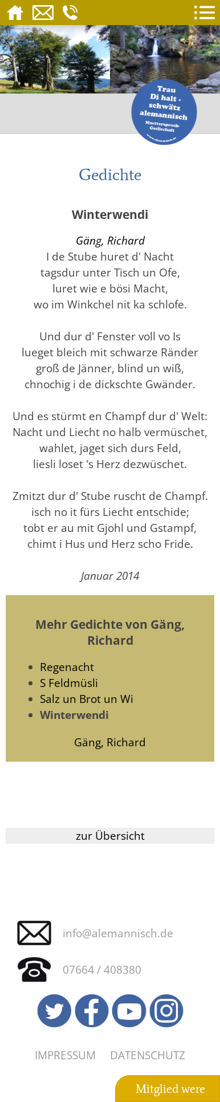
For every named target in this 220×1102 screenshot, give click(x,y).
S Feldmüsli (69, 683)
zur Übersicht (110, 835)
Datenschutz (147, 1055)
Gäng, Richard (110, 240)
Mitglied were (170, 1088)
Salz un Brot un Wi (86, 699)
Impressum (65, 1055)
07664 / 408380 (102, 969)
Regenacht (67, 667)
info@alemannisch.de (118, 933)
